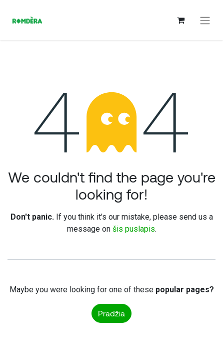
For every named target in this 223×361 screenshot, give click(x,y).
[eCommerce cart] (180, 20)
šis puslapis (133, 229)
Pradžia (111, 313)
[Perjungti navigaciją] (205, 20)
